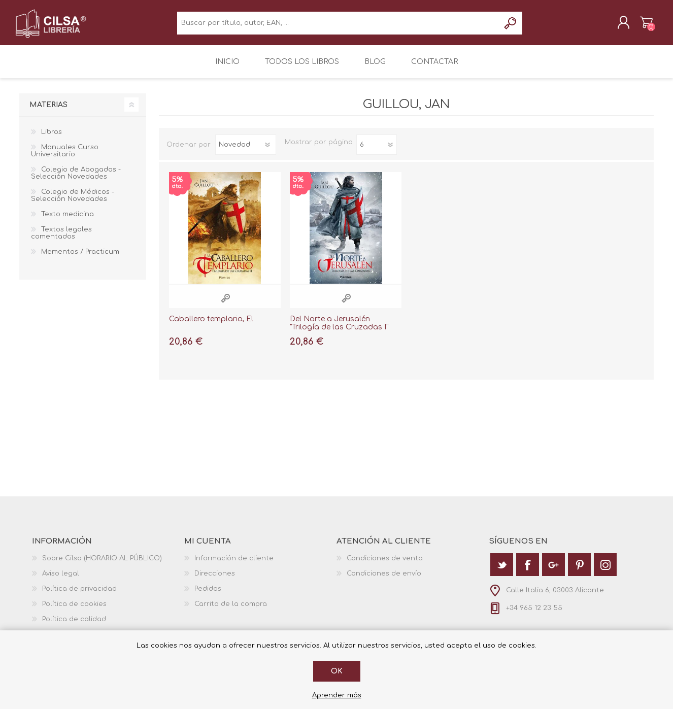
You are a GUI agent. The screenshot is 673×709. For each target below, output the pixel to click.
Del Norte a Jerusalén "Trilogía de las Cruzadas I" (339, 329)
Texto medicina (67, 219)
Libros (51, 137)
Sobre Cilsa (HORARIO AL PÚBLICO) (102, 563)
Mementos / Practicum (80, 257)
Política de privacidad (79, 594)
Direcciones (214, 579)
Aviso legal (60, 579)
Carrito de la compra (642, 25)
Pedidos (207, 594)
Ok (337, 671)
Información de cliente (234, 563)
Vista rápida (225, 303)
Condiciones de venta (385, 563)
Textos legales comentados (61, 238)
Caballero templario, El (211, 324)
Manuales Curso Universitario (64, 156)
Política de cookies (74, 609)
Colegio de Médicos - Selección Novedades (72, 201)
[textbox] (338, 25)
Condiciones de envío (384, 579)
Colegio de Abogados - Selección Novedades (76, 179)
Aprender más (336, 695)
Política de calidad (74, 624)
